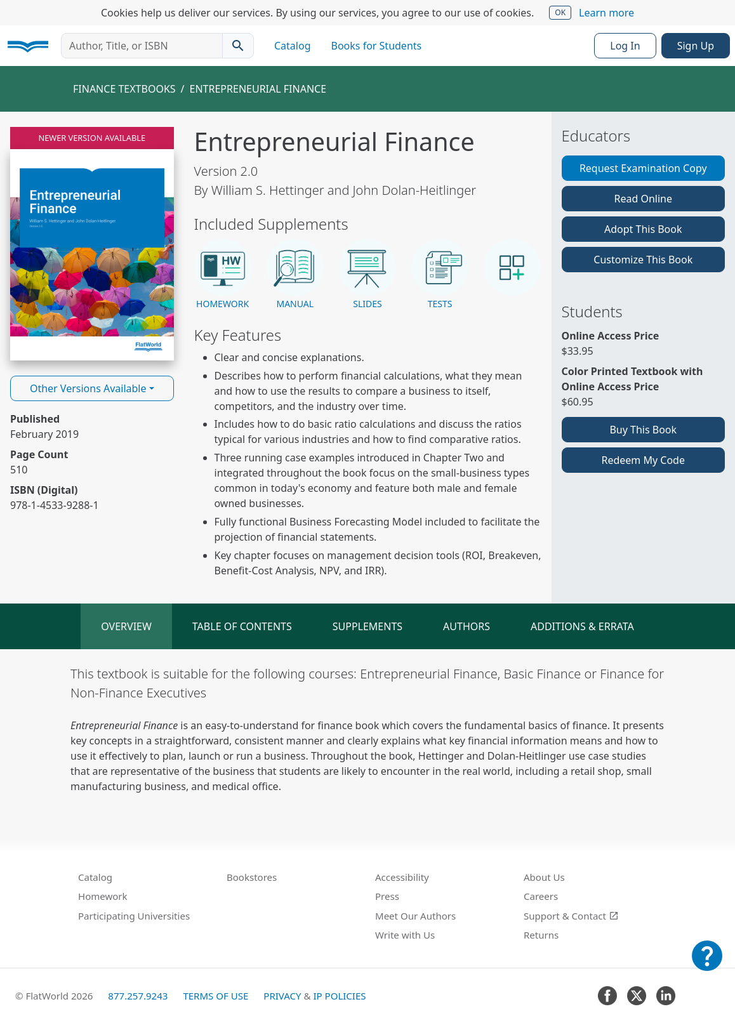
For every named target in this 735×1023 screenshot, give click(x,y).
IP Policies (339, 995)
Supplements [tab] (367, 626)
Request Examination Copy (643, 168)
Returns (541, 934)
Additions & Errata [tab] (582, 626)
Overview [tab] (126, 626)
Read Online (643, 199)
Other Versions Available (88, 388)
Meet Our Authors (415, 915)
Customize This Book (642, 260)
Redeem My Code (643, 460)
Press (387, 896)
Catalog (292, 46)
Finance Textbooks (124, 89)
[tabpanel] (367, 729)
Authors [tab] (466, 626)
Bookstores (252, 877)
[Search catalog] (238, 45)
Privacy (282, 995)
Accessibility (402, 877)
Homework (103, 896)
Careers (541, 896)
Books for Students (376, 46)
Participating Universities (134, 915)
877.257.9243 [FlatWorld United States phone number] (138, 995)
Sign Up (695, 46)
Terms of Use (215, 995)
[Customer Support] (707, 965)
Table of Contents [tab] (242, 626)
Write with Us (405, 934)
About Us (544, 877)
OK (560, 12)
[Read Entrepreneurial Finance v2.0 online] (92, 243)
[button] (223, 275)
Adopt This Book (643, 229)
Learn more (606, 13)
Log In (625, 46)
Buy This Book (643, 430)
